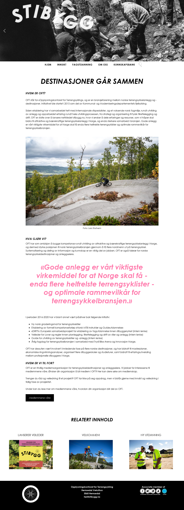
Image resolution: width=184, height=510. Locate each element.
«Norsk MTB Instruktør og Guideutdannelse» (99, 327)
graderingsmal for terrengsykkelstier (61, 324)
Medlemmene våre (40, 397)
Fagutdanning (82, 64)
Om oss (103, 64)
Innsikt (61, 64)
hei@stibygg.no (92, 496)
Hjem (48, 64)
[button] (4, 30)
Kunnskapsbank (124, 64)
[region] (92, 30)
